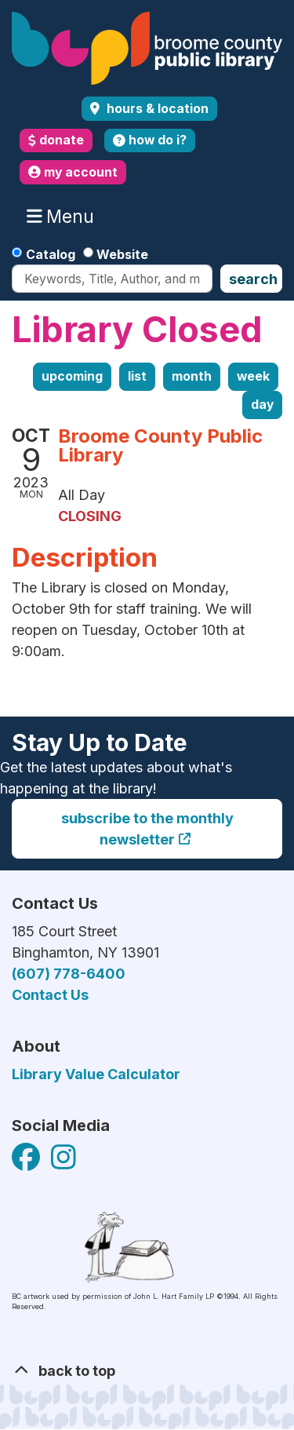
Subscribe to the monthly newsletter (147, 829)
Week (253, 376)
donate (56, 140)
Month (192, 376)
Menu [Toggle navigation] (64, 216)
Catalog (50, 254)
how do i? (150, 140)
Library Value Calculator (96, 1074)
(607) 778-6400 (68, 973)
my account (73, 172)
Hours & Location (156, 108)
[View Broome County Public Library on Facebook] (27, 1163)
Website (122, 254)
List (137, 376)
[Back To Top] (147, 1370)
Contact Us (50, 995)
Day (262, 404)
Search (253, 279)
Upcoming (72, 376)
